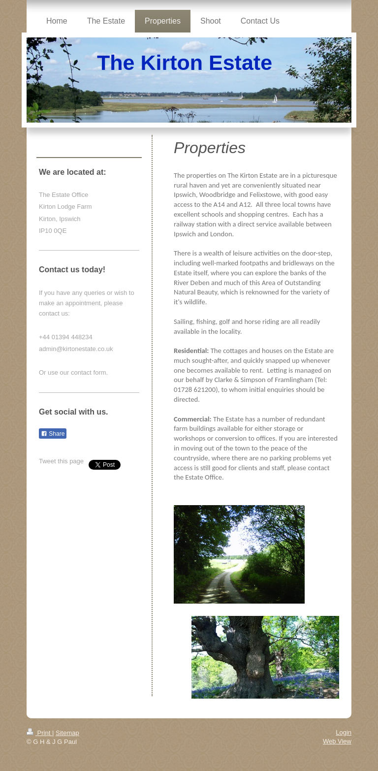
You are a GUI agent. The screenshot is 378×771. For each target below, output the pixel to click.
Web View (337, 741)
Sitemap (67, 733)
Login (343, 732)
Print (39, 733)
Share (52, 433)
